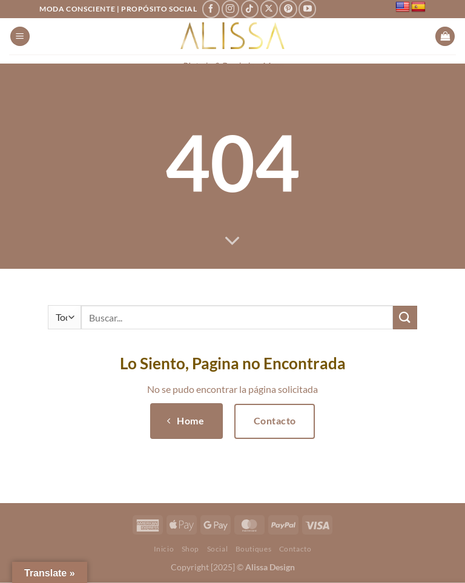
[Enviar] (405, 317)
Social (217, 548)
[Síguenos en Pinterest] (288, 9)
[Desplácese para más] (232, 241)
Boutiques (254, 548)
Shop (190, 548)
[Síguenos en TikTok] (250, 9)
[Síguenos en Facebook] (211, 9)
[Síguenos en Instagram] (230, 9)
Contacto (295, 548)
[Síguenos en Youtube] (307, 9)
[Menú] (20, 37)
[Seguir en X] (269, 9)
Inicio (164, 548)
